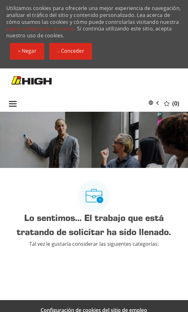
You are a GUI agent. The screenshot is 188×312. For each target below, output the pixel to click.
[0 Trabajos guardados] (171, 103)
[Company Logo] (39, 81)
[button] (155, 102)
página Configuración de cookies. (41, 29)
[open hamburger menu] (13, 102)
